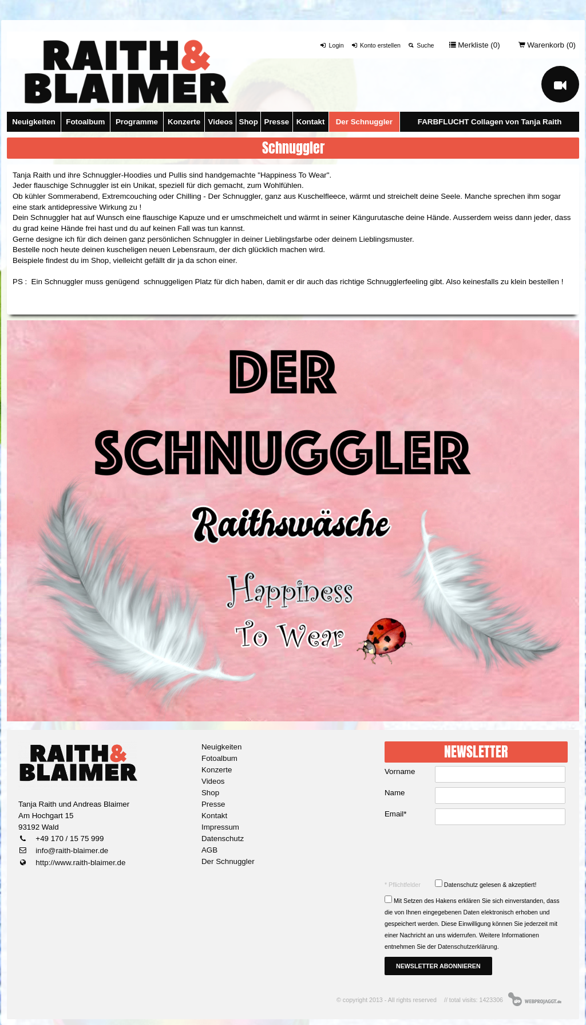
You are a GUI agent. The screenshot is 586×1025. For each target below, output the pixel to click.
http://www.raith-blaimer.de (80, 862)
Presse (277, 121)
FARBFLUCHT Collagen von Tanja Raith (490, 121)
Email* (396, 814)
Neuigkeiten (34, 121)
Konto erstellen (376, 45)
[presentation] (477, 852)
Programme (137, 121)
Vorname (400, 771)
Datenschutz (222, 838)
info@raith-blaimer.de (71, 850)
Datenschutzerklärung (467, 946)
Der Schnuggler (364, 121)
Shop (248, 121)
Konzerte (184, 121)
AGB (209, 850)
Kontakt (310, 121)
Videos (220, 121)
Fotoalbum (85, 121)
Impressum (220, 827)
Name (395, 792)
